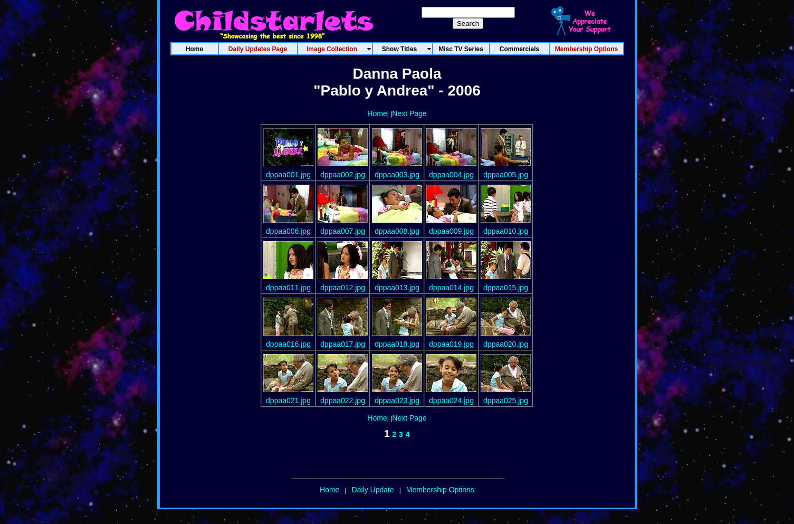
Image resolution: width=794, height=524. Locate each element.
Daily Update (373, 489)
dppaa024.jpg (451, 400)
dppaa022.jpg (342, 400)
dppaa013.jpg (397, 287)
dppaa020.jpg (505, 344)
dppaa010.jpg (505, 231)
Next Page (409, 113)
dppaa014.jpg (451, 287)
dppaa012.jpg (342, 287)
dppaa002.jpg (342, 174)
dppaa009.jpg (451, 231)
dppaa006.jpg (288, 231)
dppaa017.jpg (342, 344)
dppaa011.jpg (288, 287)
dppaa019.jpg (451, 344)
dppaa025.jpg (505, 400)
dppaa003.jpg (397, 174)
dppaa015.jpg (505, 287)
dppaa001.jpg (288, 174)
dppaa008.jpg (397, 231)
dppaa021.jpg (288, 400)
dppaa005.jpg (505, 174)
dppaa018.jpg (397, 344)
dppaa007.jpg (342, 231)
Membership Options (440, 489)
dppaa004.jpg (451, 174)
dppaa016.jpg (288, 344)
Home (377, 113)
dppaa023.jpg (397, 400)
